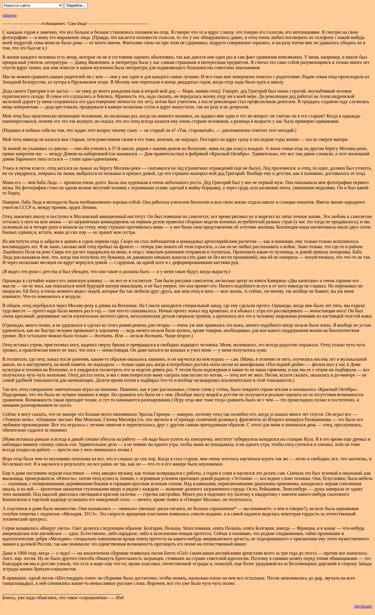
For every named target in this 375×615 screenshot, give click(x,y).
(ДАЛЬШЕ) (363, 606)
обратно (9, 15)
